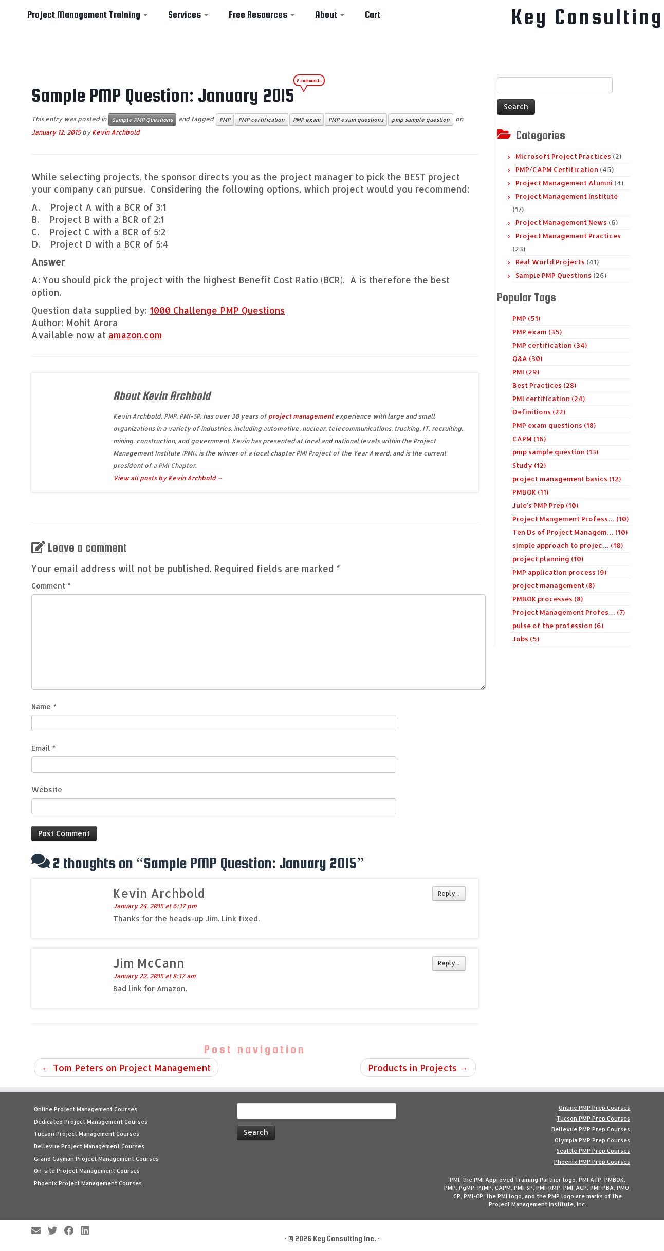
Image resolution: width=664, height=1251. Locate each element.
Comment (50, 585)
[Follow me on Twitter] (56, 1231)
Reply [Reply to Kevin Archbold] (449, 893)
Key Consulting (587, 17)
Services (188, 14)
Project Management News (561, 222)
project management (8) (553, 585)
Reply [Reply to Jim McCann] (449, 963)
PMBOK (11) (530, 492)
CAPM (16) (529, 438)
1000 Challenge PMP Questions (217, 310)
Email (43, 748)
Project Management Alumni (564, 183)
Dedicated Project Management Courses (90, 1121)
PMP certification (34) (549, 345)
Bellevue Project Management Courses (89, 1146)
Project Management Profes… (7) (568, 612)
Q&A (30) (527, 358)
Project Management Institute (566, 196)
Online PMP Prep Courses (594, 1107)
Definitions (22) (538, 412)
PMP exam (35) (537, 332)
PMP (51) (526, 318)
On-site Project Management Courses (87, 1170)
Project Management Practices (568, 236)
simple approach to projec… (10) (567, 545)
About (329, 14)
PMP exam (306, 119)
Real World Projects (550, 262)
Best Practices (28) (544, 385)
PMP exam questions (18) (554, 425)
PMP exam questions (355, 119)
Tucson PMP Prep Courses (593, 1118)
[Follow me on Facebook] (72, 1231)
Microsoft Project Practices (563, 156)
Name (43, 706)
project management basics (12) (566, 479)
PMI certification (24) (548, 398)
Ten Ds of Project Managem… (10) (570, 532)
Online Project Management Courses (85, 1109)
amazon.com (135, 334)
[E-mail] (39, 1231)
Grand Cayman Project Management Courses (96, 1158)
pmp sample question (421, 119)
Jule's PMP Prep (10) (545, 505)
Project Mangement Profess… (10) (570, 519)
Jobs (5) (525, 639)
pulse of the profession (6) (557, 625)
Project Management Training (87, 14)
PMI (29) (525, 372)
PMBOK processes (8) (547, 599)
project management (301, 416)
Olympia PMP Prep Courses (592, 1140)
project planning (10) (547, 559)
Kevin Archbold (116, 132)
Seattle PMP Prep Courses (593, 1150)
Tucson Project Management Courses (86, 1134)
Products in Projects (418, 1067)
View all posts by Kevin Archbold (168, 478)
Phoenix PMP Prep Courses (592, 1161)
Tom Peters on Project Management (126, 1067)
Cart (372, 14)
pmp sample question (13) (555, 452)
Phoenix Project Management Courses (88, 1183)
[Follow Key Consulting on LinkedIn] (88, 1231)
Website (46, 789)
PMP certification (261, 119)
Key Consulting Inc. (344, 1238)
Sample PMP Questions (142, 119)
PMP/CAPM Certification (556, 169)
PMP (224, 119)
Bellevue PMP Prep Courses (590, 1129)
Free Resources (261, 14)
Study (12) (529, 465)
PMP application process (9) (559, 572)
